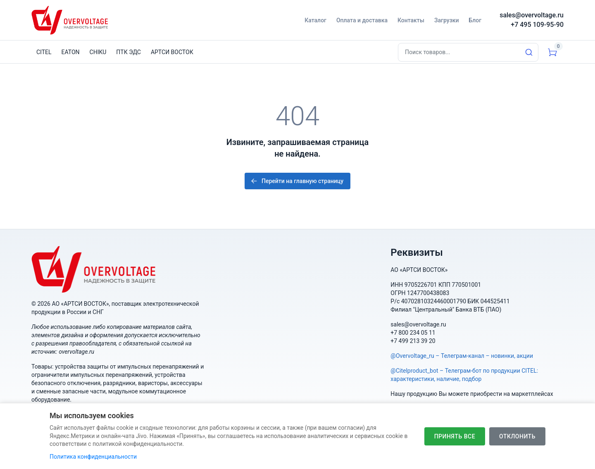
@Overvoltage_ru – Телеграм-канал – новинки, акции (461, 355)
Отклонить (517, 438)
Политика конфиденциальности (93, 458)
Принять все (454, 438)
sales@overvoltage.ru (532, 15)
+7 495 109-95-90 (537, 25)
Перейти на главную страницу (296, 181)
